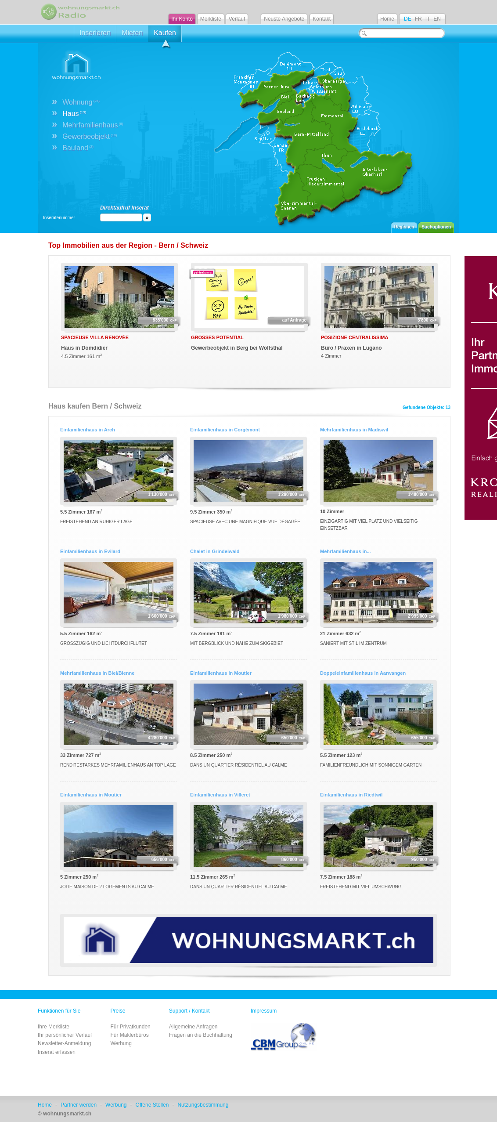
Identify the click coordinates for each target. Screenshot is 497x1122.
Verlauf (237, 19)
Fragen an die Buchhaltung (200, 1035)
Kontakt (322, 19)
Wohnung (81, 102)
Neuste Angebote (284, 19)
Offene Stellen (152, 1105)
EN (437, 19)
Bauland (78, 148)
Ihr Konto (182, 19)
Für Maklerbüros (129, 1035)
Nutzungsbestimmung (202, 1105)
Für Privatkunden (130, 1027)
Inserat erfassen (57, 1052)
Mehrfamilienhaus (92, 125)
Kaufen (165, 35)
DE (407, 19)
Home (387, 19)
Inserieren (95, 32)
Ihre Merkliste (53, 1027)
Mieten (132, 32)
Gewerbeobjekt (89, 136)
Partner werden (79, 1105)
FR (418, 19)
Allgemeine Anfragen (193, 1027)
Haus (74, 113)
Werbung (120, 1043)
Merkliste (210, 19)
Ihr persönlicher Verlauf (65, 1035)
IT (427, 19)
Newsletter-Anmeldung (64, 1043)
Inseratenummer (59, 217)
